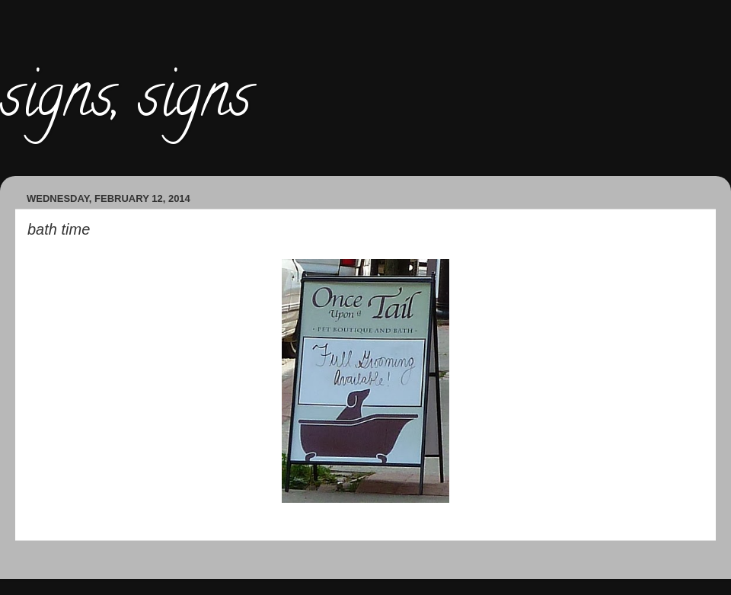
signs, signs (125, 102)
